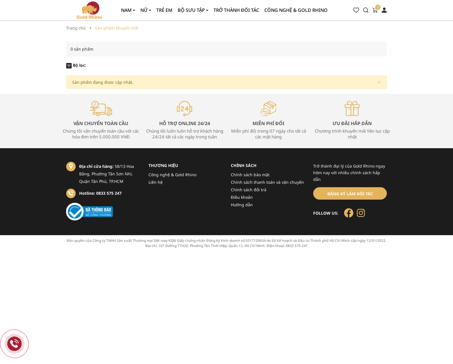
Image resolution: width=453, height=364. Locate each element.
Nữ (144, 10)
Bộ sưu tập (192, 10)
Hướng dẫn (242, 204)
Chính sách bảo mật (250, 174)
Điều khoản (242, 197)
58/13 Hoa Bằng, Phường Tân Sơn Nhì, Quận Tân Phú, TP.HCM (106, 174)
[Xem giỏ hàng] (375, 9)
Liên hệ (155, 182)
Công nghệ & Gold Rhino (172, 174)
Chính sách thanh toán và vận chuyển (267, 182)
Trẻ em (164, 10)
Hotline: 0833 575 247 (100, 193)
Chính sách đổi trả (248, 189)
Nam (127, 10)
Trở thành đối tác (236, 10)
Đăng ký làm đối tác (350, 193)
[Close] (379, 82)
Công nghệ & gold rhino (296, 10)
